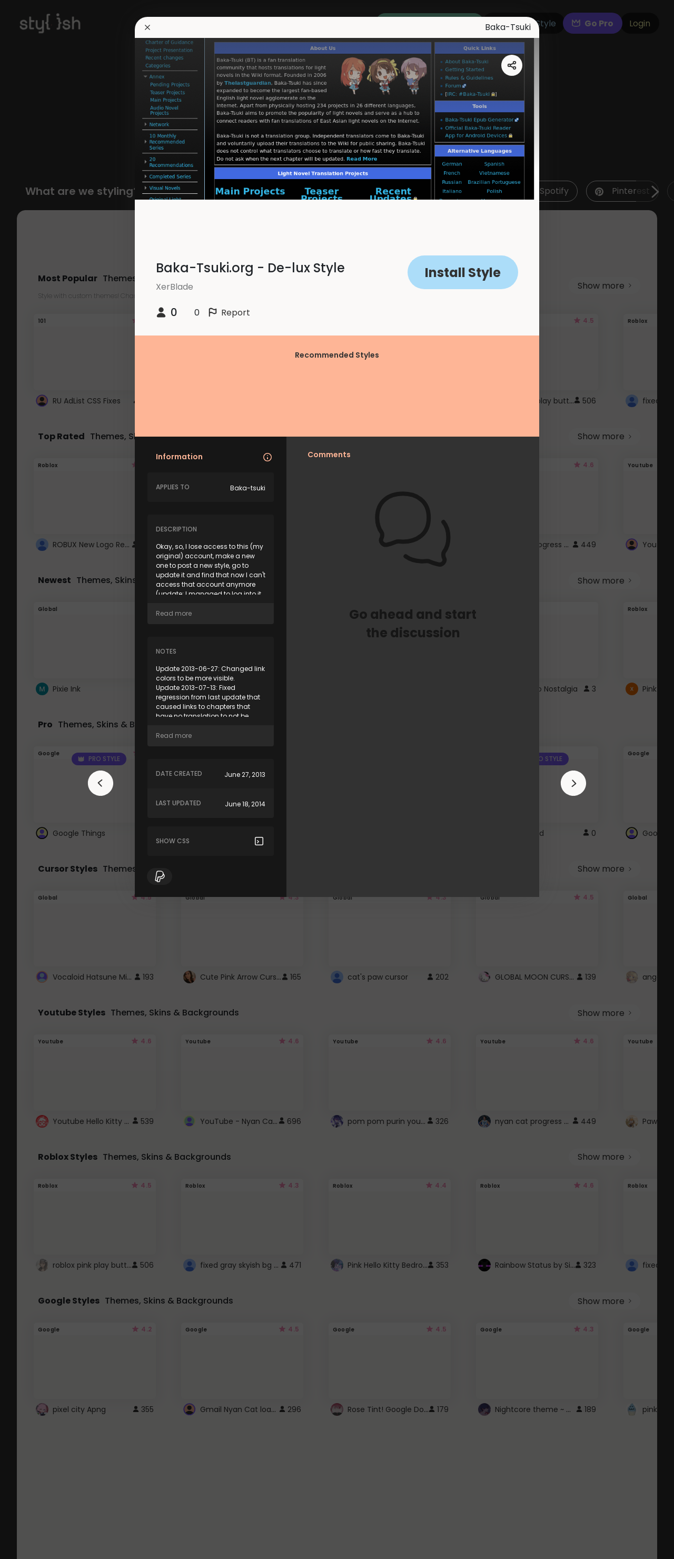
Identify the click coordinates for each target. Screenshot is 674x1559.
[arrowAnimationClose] (100, 783)
